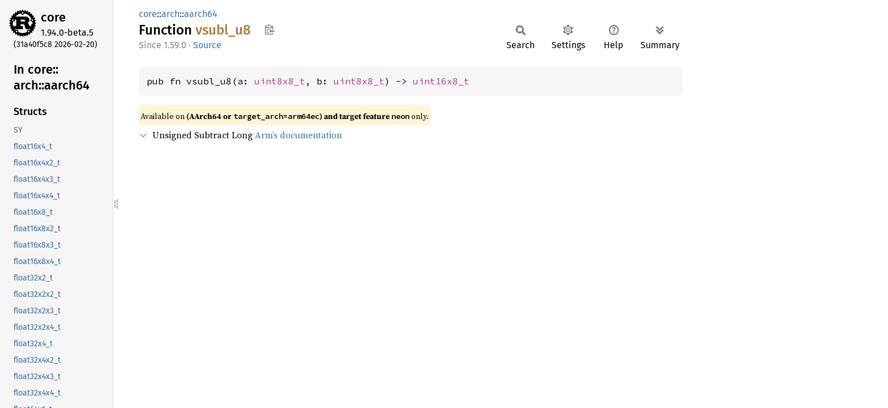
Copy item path (269, 29)
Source (207, 45)
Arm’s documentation (298, 135)
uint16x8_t (441, 81)
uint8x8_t (279, 81)
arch (170, 13)
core (53, 17)
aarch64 (200, 13)
